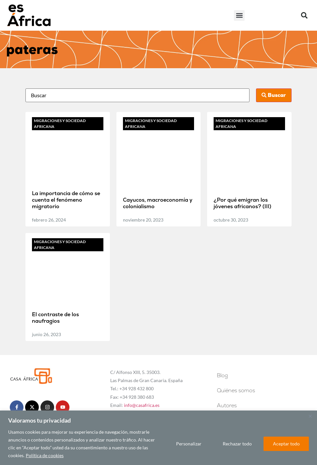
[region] (158, 438)
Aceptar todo (286, 443)
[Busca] (137, 95)
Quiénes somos (236, 390)
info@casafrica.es (141, 405)
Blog (224, 375)
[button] (239, 15)
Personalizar (188, 443)
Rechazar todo (236, 443)
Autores (227, 405)
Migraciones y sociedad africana (60, 123)
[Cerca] (310, 416)
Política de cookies (45, 455)
